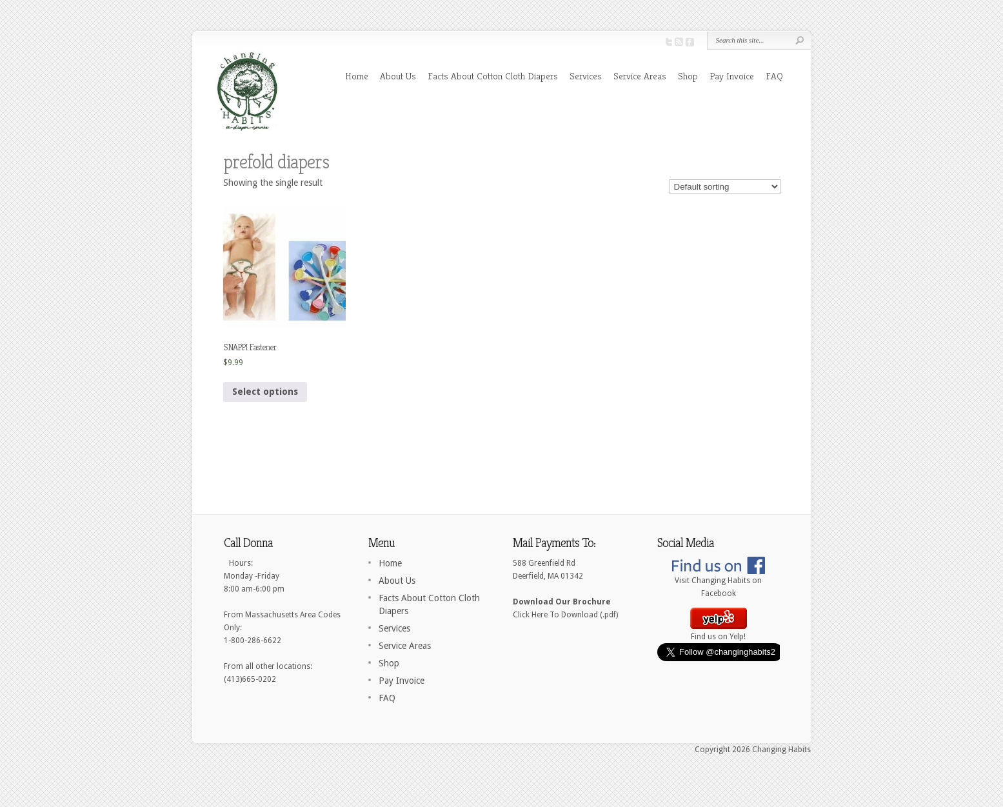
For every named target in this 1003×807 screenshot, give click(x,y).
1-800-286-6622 (252, 640)
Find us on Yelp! (719, 632)
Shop (688, 76)
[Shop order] (725, 186)
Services (586, 76)
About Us (398, 76)
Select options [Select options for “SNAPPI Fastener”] (265, 391)
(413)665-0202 (250, 679)
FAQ (774, 76)
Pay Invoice (732, 76)
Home (356, 76)
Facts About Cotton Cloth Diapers (493, 76)
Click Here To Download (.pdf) (565, 614)
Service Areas (639, 76)
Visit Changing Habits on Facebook (718, 582)
